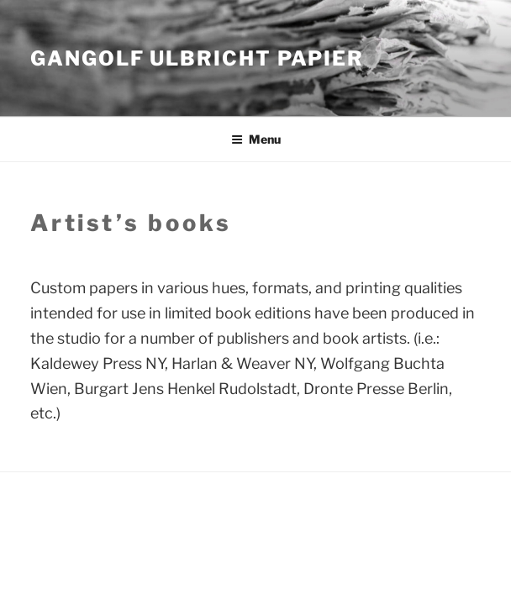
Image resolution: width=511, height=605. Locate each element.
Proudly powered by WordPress (111, 509)
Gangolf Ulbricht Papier (197, 58)
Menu (256, 139)
